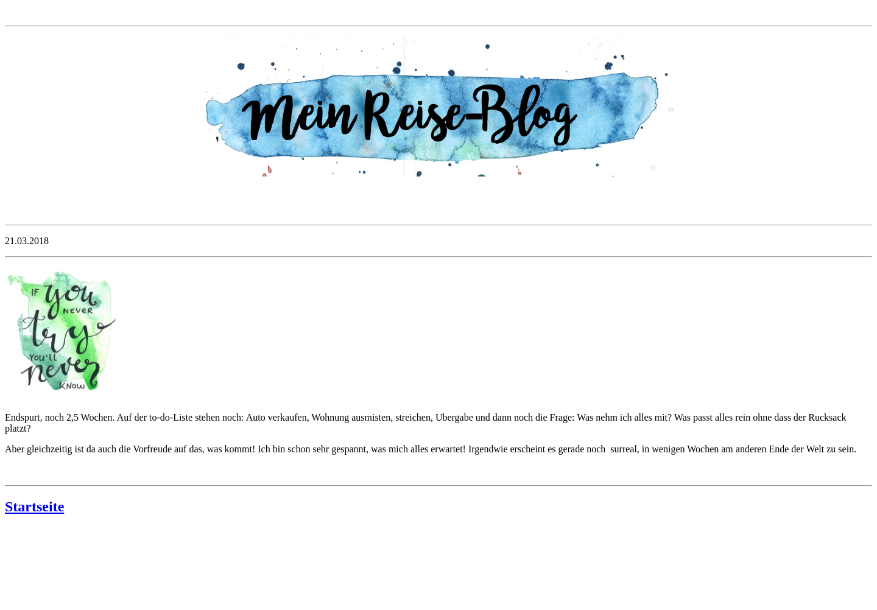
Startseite (34, 506)
